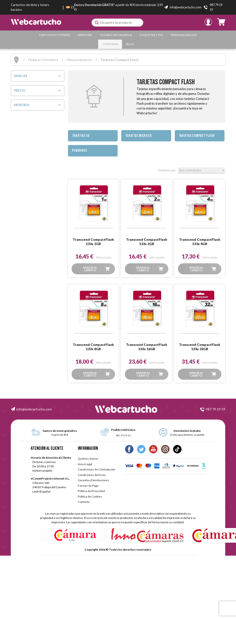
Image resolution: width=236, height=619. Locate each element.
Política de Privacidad (91, 491)
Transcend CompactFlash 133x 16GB (146, 347)
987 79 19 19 (215, 409)
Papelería (85, 35)
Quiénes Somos (88, 458)
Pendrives (79, 150)
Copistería (110, 44)
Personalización (184, 35)
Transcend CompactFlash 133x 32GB (199, 347)
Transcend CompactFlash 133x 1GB (93, 241)
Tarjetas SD (80, 135)
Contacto (84, 502)
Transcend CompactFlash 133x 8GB (93, 347)
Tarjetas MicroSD (138, 135)
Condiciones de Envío (92, 475)
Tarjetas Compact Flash (197, 135)
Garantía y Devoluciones (93, 480)
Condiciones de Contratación (96, 469)
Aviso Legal (85, 464)
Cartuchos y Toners (54, 35)
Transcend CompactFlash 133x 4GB (199, 241)
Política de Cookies (90, 496)
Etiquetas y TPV (151, 35)
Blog (130, 44)
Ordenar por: (167, 170)
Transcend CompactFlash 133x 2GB (146, 241)
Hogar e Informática (116, 35)
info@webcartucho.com (34, 409)
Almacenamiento (79, 60)
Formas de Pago (88, 485)
